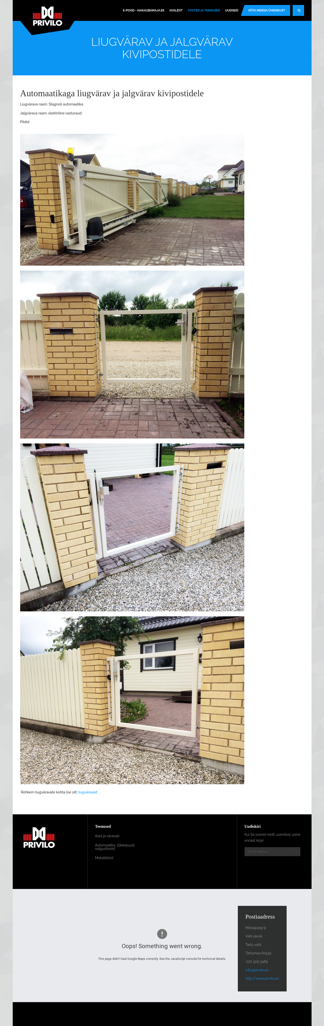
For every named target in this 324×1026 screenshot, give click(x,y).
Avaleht (176, 10)
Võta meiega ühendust (266, 10)
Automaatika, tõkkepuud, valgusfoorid (115, 847)
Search (301, 12)
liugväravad (87, 792)
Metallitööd (104, 858)
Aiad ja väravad (107, 836)
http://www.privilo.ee (262, 978)
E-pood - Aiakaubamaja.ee (143, 10)
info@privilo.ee (256, 970)
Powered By (281, 1014)
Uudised (231, 10)
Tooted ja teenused (204, 10)
